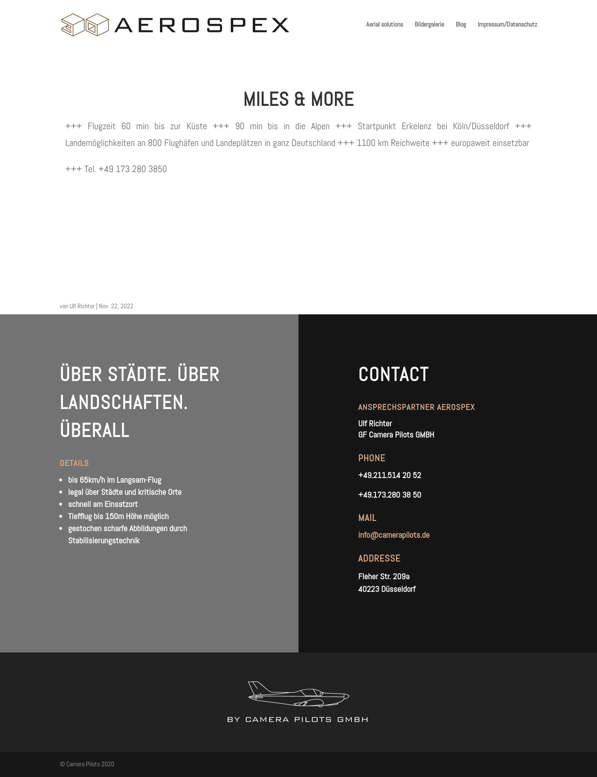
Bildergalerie (429, 24)
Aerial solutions (384, 24)
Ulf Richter (82, 306)
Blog (461, 24)
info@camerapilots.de (394, 534)
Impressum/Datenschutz (507, 24)
